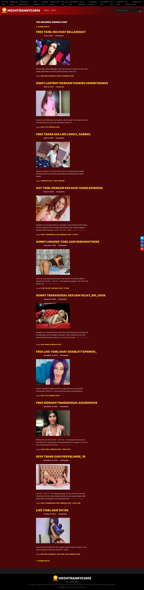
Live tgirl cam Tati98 (52, 510)
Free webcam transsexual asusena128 (66, 403)
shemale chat (68, 76)
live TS (59, 76)
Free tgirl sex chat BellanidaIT (61, 32)
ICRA (76, 582)
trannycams (59, 36)
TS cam (75, 234)
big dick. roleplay (48, 76)
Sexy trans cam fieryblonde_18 (60, 456)
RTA (67, 582)
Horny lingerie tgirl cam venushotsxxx (67, 241)
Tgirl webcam (58, 181)
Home (46, 10)
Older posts (43, 27)
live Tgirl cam (62, 554)
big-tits (44, 127)
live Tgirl (45, 449)
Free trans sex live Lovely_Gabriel (63, 134)
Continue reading (79, 230)
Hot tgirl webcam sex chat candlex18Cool (69, 188)
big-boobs (45, 344)
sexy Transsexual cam (50, 234)
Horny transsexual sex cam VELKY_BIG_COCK (71, 295)
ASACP (71, 582)
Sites (53, 10)
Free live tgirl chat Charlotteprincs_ (66, 351)
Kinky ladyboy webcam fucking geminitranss (72, 83)
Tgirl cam (66, 449)
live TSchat (46, 288)
